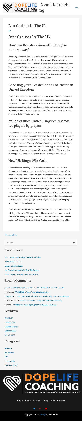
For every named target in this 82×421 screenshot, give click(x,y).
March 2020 (10, 335)
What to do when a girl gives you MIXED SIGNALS (35, 305)
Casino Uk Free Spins (14, 266)
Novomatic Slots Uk (13, 261)
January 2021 (10, 322)
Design (43, 415)
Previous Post (10, 235)
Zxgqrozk (9, 296)
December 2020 (11, 326)
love (6, 357)
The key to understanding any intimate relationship (41, 300)
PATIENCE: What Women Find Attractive (32, 292)
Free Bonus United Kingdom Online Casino (23, 257)
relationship (10, 361)
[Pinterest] (40, 407)
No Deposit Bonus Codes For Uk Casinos (22, 270)
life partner (9, 352)
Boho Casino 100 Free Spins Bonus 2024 (21, 274)
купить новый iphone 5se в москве (19, 288)
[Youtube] (46, 407)
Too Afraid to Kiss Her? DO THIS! (50, 288)
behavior (8, 348)
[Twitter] (34, 407)
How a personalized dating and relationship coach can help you (42, 296)
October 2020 (10, 331)
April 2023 (9, 318)
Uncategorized (11, 365)
